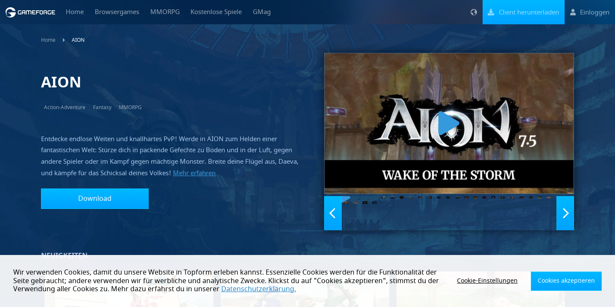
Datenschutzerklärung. (215, 289)
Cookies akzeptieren (571, 281)
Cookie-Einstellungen (502, 281)
